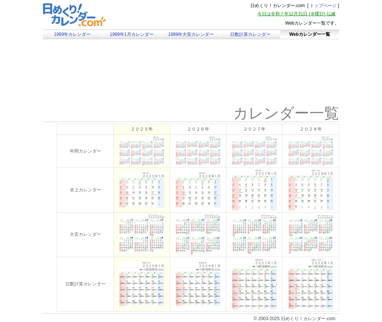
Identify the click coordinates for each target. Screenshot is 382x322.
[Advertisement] (106, 80)
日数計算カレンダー (250, 34)
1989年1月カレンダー (131, 34)
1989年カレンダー (72, 34)
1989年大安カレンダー (191, 34)
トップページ (323, 5)
